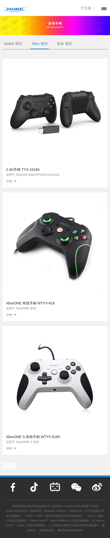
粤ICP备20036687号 (70, 530)
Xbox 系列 (40, 44)
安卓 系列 (64, 44)
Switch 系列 (13, 44)
